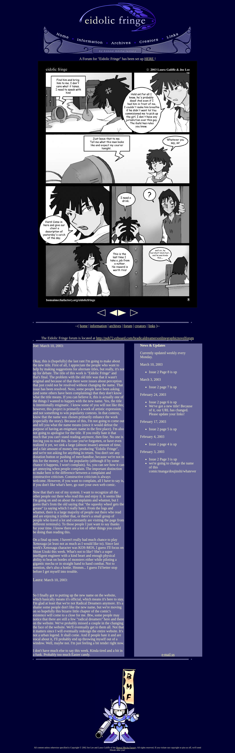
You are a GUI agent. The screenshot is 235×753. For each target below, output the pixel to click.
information (98, 326)
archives (115, 326)
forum (127, 326)
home (84, 326)
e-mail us (168, 654)
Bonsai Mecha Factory (126, 747)
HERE (149, 59)
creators (140, 326)
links (151, 326)
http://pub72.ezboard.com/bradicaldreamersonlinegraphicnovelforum (145, 338)
